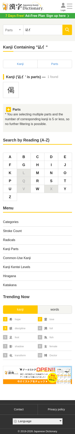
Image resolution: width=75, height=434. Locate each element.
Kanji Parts (10, 249)
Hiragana (9, 276)
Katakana (10, 285)
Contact (19, 409)
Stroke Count (12, 231)
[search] (67, 30)
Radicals (9, 240)
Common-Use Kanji (17, 258)
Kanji (20, 64)
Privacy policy (56, 409)
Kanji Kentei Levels (16, 267)
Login (63, 10)
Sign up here (35, 15)
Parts (54, 64)
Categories (10, 222)
